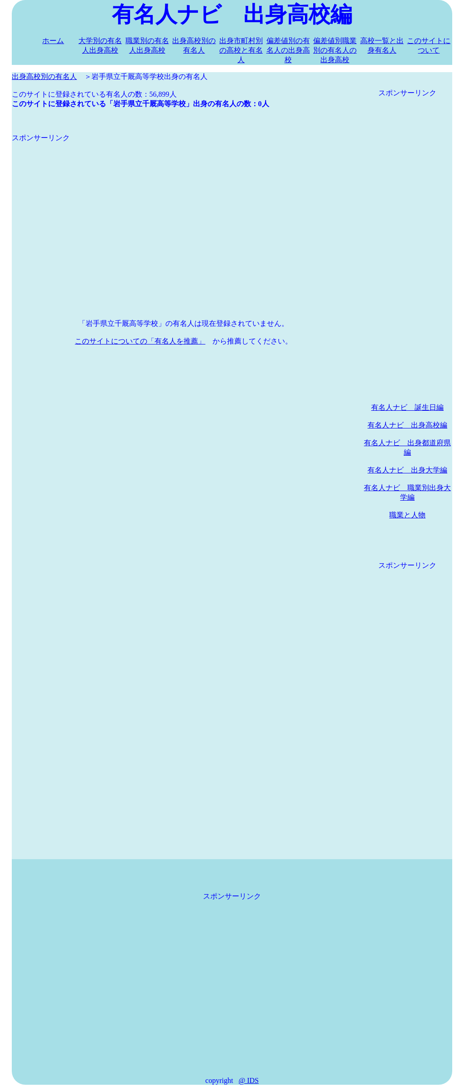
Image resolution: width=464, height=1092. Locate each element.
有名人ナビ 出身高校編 (407, 425)
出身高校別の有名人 (44, 76)
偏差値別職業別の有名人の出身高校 (335, 50)
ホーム (53, 40)
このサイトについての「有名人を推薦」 (140, 341)
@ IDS (248, 1080)
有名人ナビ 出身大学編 (407, 470)
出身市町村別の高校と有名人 (241, 50)
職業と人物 (407, 515)
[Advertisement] (184, 206)
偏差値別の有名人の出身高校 (288, 50)
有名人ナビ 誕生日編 (407, 407)
